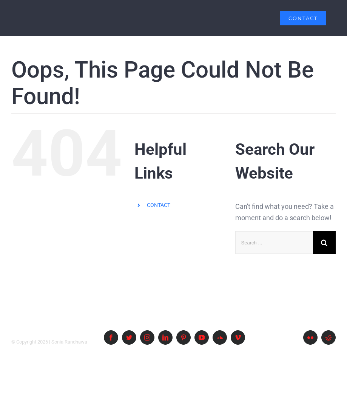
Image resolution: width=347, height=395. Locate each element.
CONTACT (158, 205)
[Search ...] (274, 242)
